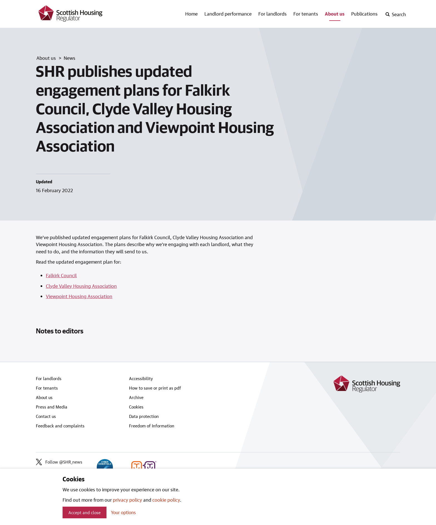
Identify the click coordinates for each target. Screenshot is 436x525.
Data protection (144, 416)
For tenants (305, 14)
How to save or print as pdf (155, 387)
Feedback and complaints (60, 425)
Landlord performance (228, 14)
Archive (136, 397)
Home (191, 14)
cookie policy (166, 500)
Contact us (46, 416)
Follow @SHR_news (59, 461)
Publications (364, 14)
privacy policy (127, 500)
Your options (123, 512)
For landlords (272, 14)
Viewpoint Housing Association (79, 296)
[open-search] (395, 14)
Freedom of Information (151, 425)
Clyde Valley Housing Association (81, 286)
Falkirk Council (61, 275)
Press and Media (51, 406)
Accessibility (141, 378)
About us (335, 14)
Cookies (136, 406)
